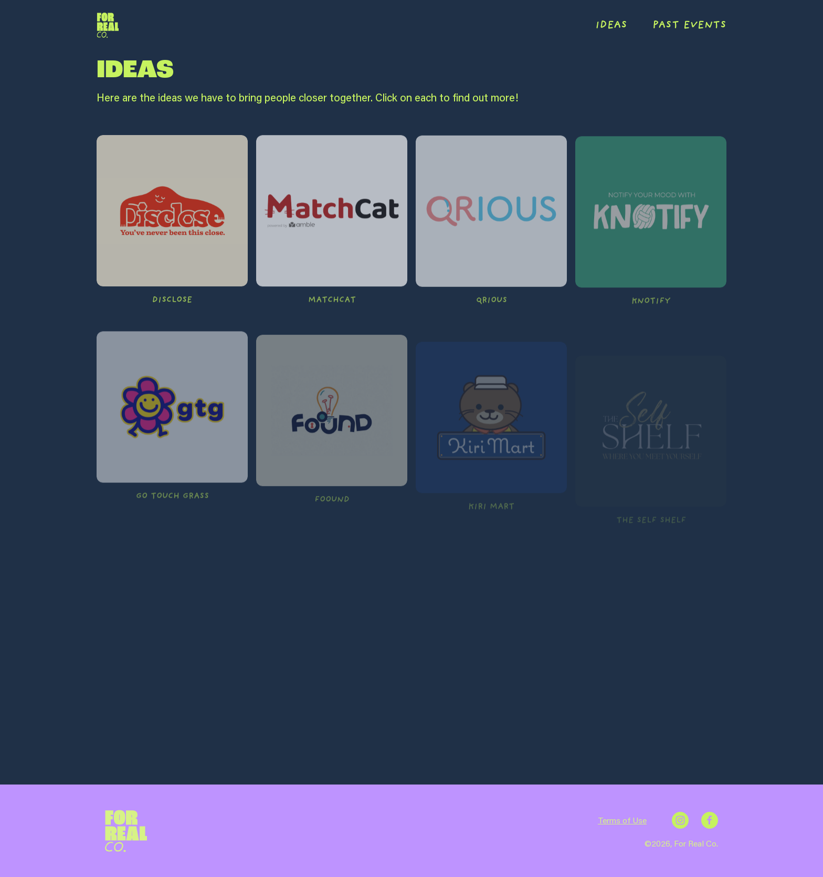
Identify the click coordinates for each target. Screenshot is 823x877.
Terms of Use (622, 820)
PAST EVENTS (689, 25)
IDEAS (611, 25)
